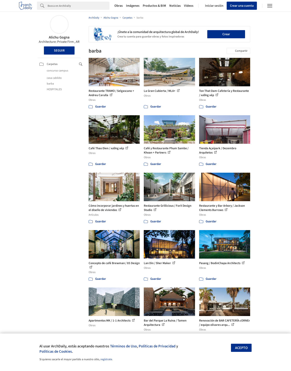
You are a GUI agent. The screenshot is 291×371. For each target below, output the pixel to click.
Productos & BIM (154, 5)
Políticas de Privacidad (157, 346)
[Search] (78, 6)
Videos (188, 5)
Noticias (175, 5)
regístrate (106, 359)
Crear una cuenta (242, 5)
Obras (118, 5)
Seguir (59, 50)
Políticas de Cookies (55, 351)
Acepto (241, 347)
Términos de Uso (123, 346)
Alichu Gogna (59, 37)
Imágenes (132, 5)
